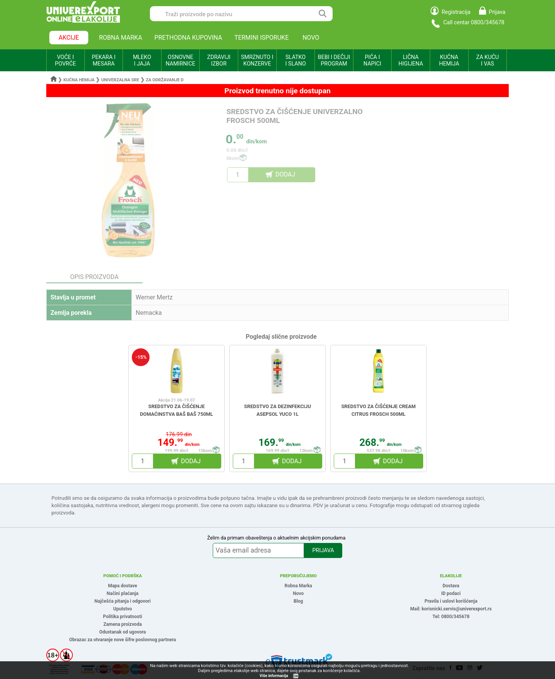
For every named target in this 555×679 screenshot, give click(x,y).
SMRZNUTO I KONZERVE (257, 60)
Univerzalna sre (120, 79)
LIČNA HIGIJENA (411, 60)
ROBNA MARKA (120, 37)
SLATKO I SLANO (295, 60)
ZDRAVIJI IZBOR (218, 60)
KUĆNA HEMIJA (449, 60)
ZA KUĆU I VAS (487, 60)
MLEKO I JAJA (142, 60)
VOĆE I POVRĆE (65, 60)
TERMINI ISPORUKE (261, 37)
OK (296, 676)
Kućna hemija (79, 79)
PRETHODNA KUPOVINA (188, 37)
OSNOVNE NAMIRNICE (180, 60)
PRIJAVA (323, 550)
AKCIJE (69, 37)
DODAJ (285, 174)
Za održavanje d (164, 79)
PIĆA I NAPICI (372, 60)
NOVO (311, 37)
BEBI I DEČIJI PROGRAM (334, 60)
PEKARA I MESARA (103, 60)
